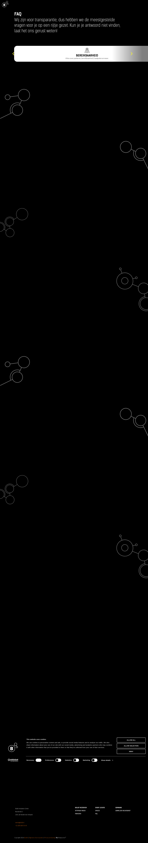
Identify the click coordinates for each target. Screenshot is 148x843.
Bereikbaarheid (87, 55)
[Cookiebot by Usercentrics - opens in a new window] (13, 839)
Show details (106, 839)
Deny (131, 830)
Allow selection (131, 824)
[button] (13, 54)
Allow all (131, 819)
